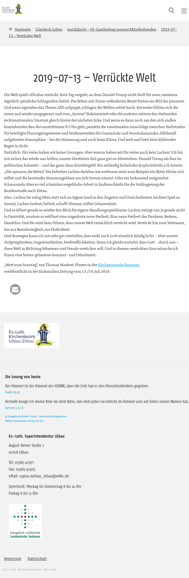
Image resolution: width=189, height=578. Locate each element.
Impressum (12, 558)
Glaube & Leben (49, 29)
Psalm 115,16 (12, 392)
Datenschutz (37, 558)
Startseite (23, 29)
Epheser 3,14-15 (14, 408)
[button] (15, 289)
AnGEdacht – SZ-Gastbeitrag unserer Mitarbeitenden (111, 29)
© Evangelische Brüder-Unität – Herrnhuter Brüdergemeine (36, 416)
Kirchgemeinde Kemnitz (118, 264)
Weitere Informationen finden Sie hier (24, 421)
